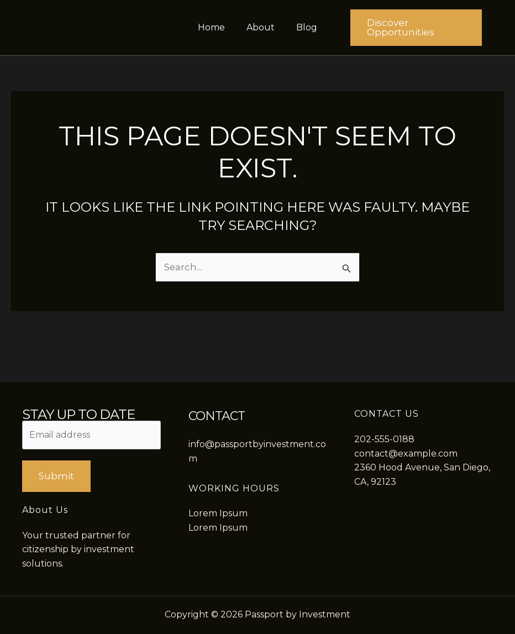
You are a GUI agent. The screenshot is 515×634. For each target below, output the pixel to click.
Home (215, 27)
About (260, 27)
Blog (302, 27)
